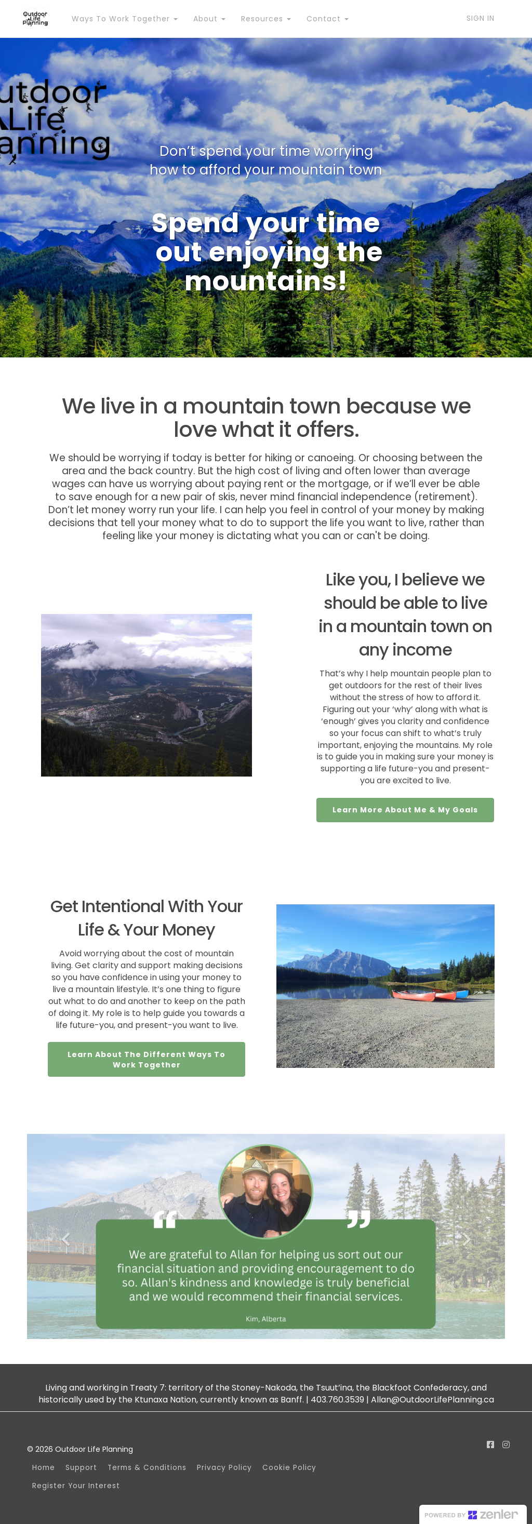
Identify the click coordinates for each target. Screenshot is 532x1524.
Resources (265, 19)
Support (81, 1468)
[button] (63, 1236)
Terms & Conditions (147, 1468)
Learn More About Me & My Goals (405, 810)
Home (43, 1468)
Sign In (481, 18)
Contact (327, 19)
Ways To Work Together (124, 19)
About (209, 19)
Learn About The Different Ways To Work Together (146, 1059)
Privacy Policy (224, 1468)
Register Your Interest (76, 1486)
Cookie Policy (289, 1468)
